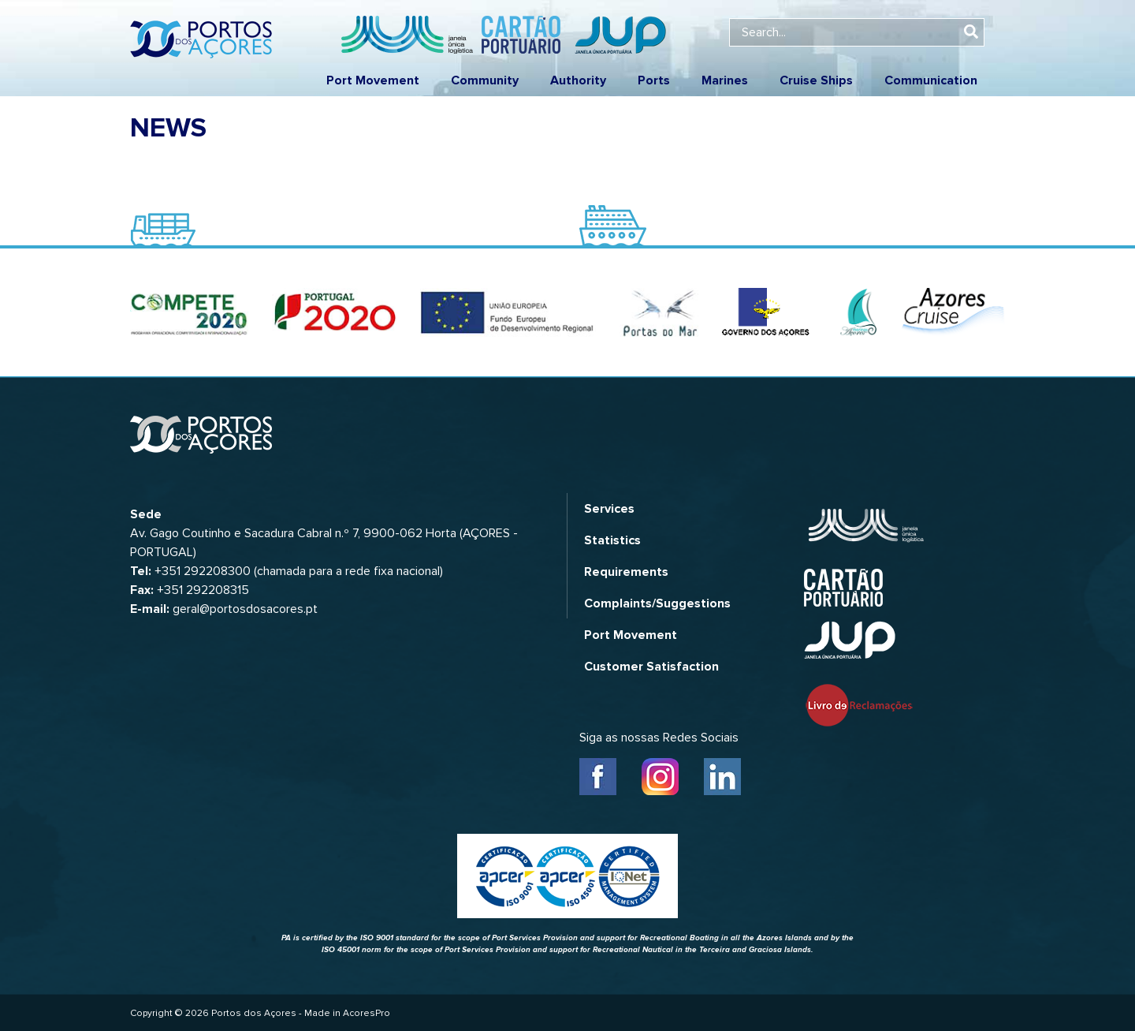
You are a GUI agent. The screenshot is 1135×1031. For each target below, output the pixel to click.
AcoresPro (366, 1013)
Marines (724, 80)
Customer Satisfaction (651, 666)
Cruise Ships (816, 80)
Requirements (626, 572)
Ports (654, 80)
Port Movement (372, 80)
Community (485, 80)
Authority (578, 80)
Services (609, 509)
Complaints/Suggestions (657, 603)
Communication (930, 80)
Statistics (612, 540)
